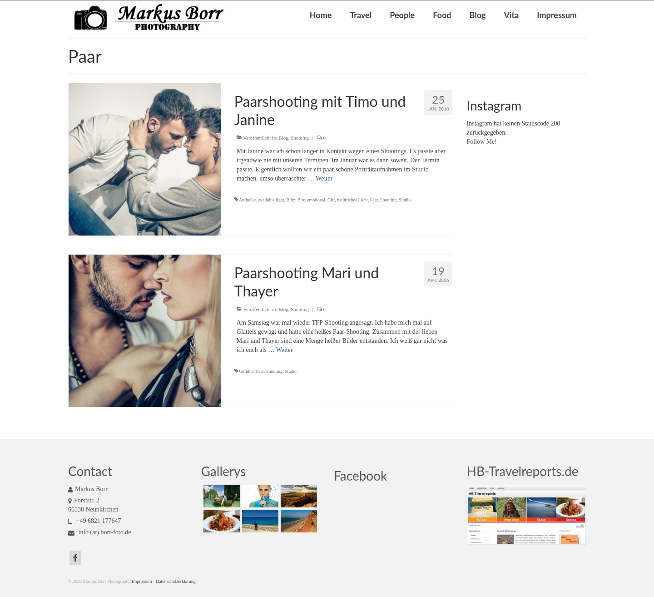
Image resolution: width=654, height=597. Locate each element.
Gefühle (246, 371)
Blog (283, 137)
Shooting (300, 137)
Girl (331, 199)
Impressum (142, 581)
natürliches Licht (352, 199)
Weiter (324, 178)
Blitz (291, 199)
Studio (405, 199)
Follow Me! (482, 141)
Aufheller (247, 199)
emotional (316, 199)
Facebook (360, 475)
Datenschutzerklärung (176, 581)
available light (271, 199)
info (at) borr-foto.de (99, 532)
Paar (374, 199)
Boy (301, 199)
